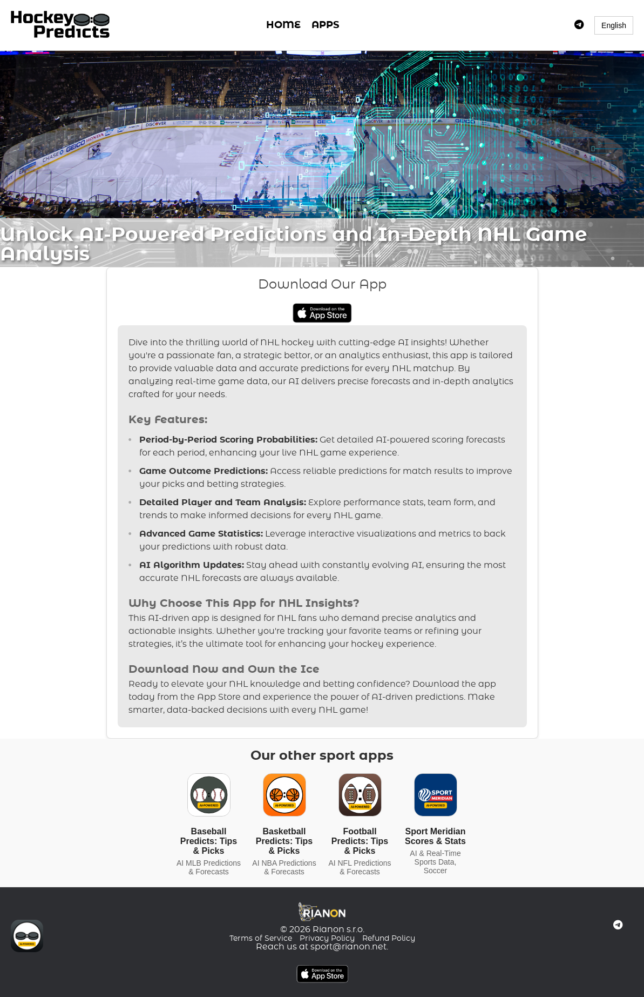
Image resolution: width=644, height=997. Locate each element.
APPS (325, 25)
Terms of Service (260, 938)
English (613, 25)
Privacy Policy (327, 938)
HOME (283, 25)
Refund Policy (388, 938)
